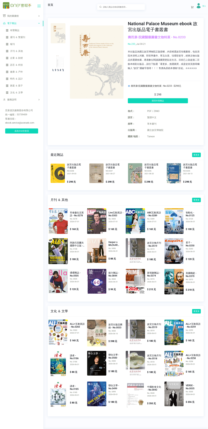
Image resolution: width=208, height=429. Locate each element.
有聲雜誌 (12, 30)
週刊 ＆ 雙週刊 (15, 37)
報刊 (10, 44)
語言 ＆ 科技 (14, 65)
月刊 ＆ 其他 (14, 51)
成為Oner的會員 (21, 131)
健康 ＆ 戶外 (14, 71)
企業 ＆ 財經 (14, 58)
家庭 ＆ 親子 (14, 85)
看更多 (196, 155)
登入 (204, 6)
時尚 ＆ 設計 (14, 78)
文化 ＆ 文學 (14, 92)
